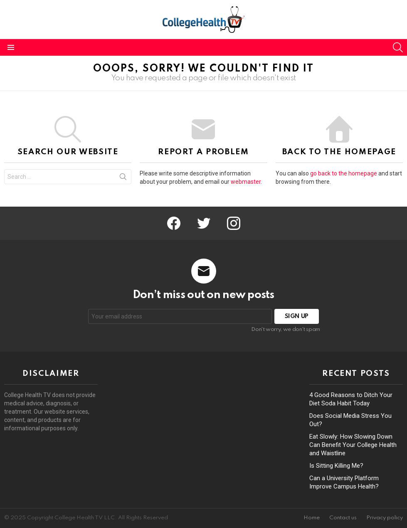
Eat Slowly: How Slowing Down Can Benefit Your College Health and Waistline (353, 445)
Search (123, 178)
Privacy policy (384, 518)
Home (311, 518)
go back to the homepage (343, 173)
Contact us (343, 518)
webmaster (246, 181)
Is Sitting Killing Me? (336, 465)
